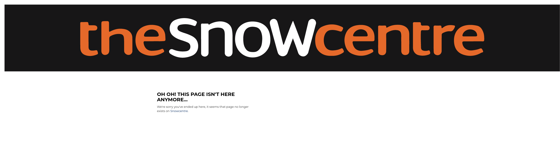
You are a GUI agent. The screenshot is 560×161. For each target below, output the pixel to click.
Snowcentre (179, 111)
